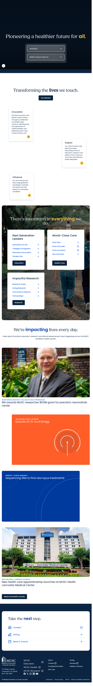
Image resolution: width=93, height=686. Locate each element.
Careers (52, 663)
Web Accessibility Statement (80, 679)
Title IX (67, 679)
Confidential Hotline (55, 666)
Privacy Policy (59, 679)
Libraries (74, 663)
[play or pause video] (3, 65)
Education (19, 263)
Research (19, 302)
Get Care (51, 669)
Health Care (59, 263)
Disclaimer (49, 679)
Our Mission (46, 98)
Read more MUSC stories (14, 596)
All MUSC (34, 48)
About (50, 660)
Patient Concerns (76, 666)
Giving (72, 660)
